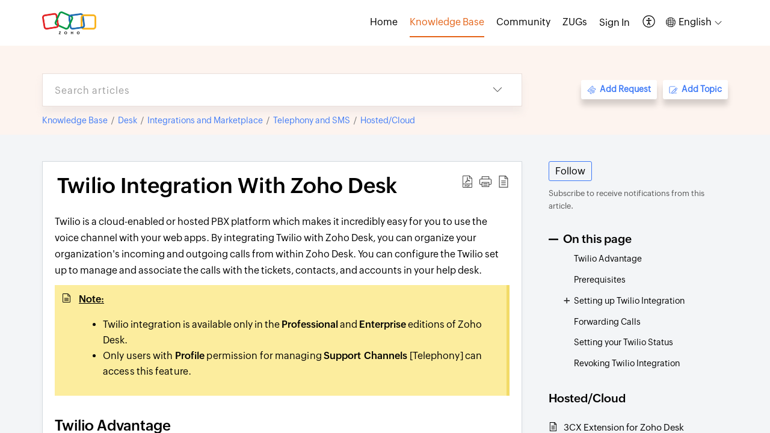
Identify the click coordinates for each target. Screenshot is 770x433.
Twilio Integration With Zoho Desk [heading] (227, 186)
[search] (258, 90)
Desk (127, 120)
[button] (649, 22)
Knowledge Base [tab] (447, 22)
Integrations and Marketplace (205, 120)
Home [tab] (384, 22)
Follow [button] (570, 171)
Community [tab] (523, 22)
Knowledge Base (75, 120)
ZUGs (574, 22)
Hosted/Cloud (387, 120)
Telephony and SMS (311, 120)
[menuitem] (614, 23)
